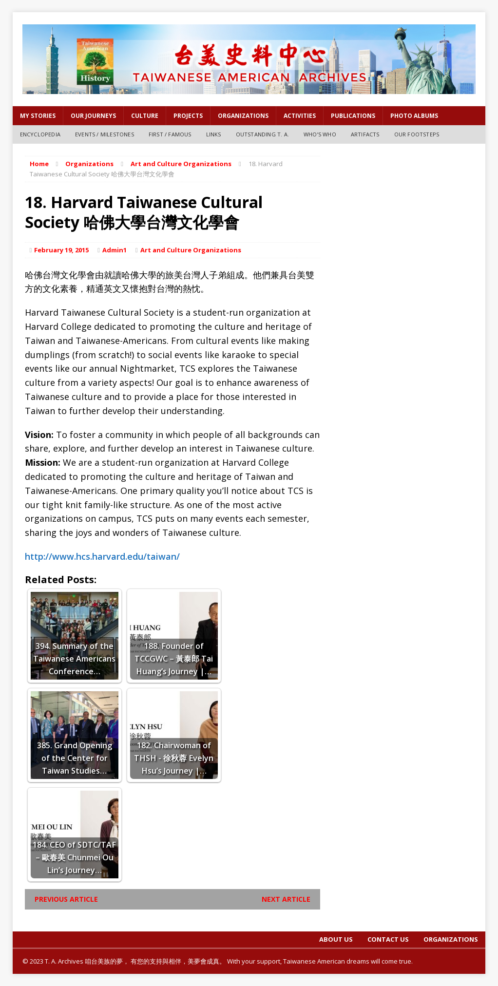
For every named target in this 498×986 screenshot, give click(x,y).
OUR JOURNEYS (93, 116)
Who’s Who (320, 134)
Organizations (243, 116)
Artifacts (365, 134)
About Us (336, 939)
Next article (286, 899)
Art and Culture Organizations (190, 250)
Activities (300, 116)
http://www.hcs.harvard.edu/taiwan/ (102, 556)
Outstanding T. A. (262, 134)
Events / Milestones (104, 134)
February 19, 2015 (61, 250)
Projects (188, 116)
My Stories (38, 116)
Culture (144, 116)
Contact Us (388, 939)
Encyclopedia (40, 134)
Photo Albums (414, 116)
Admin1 (114, 250)
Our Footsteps (417, 134)
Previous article (66, 899)
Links (213, 134)
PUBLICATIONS (353, 116)
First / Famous (170, 134)
